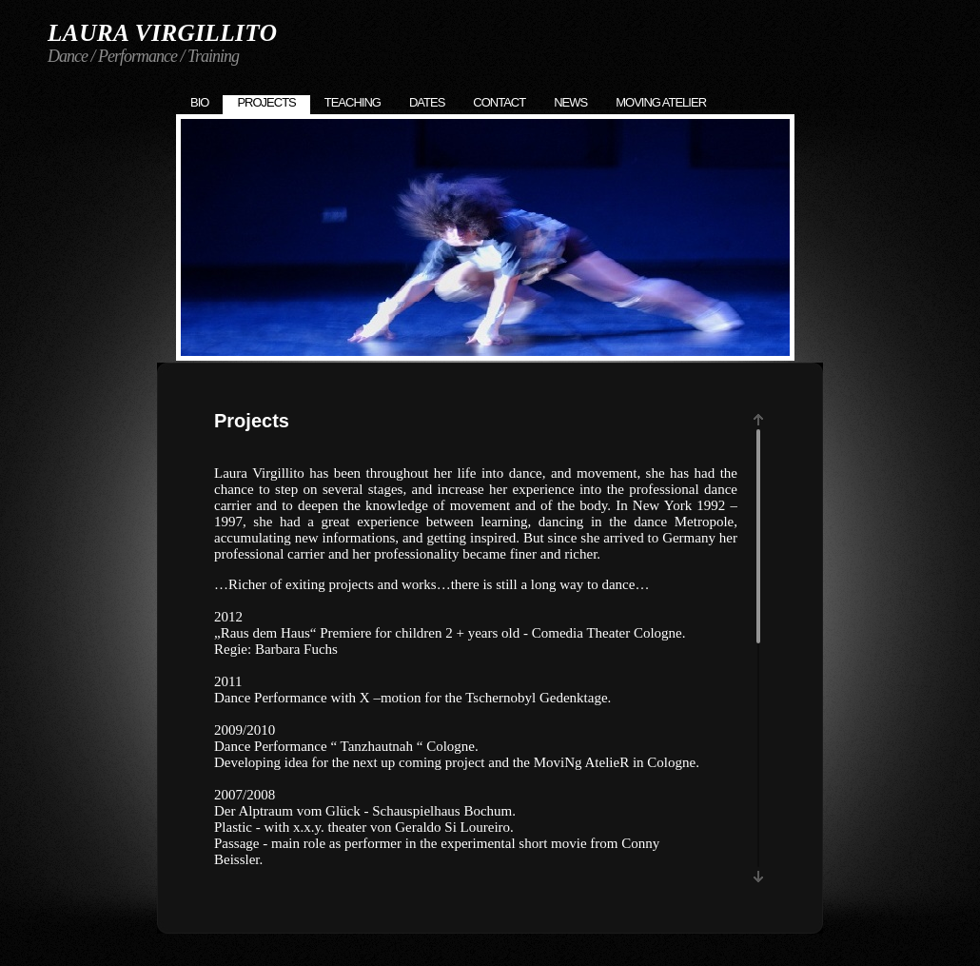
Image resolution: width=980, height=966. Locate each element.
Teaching (352, 102)
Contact (499, 102)
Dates (426, 102)
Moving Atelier (661, 102)
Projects (266, 102)
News (570, 102)
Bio (199, 102)
